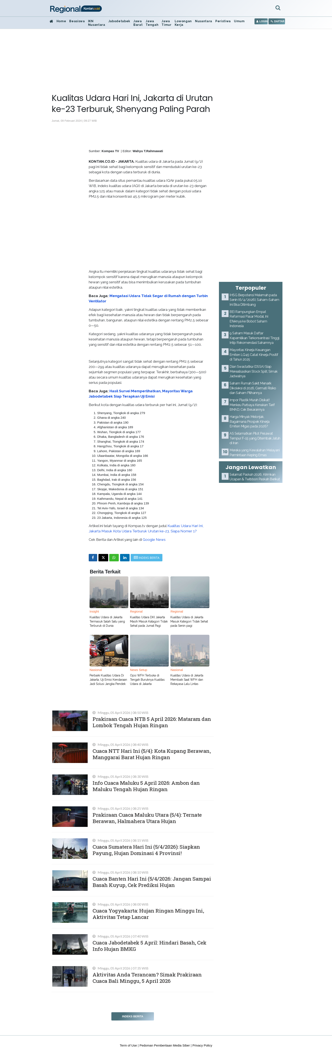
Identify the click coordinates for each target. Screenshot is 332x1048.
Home (61, 21)
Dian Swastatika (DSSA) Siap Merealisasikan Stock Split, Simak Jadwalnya (254, 371)
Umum (239, 21)
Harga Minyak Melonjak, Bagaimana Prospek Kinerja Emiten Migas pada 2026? (250, 421)
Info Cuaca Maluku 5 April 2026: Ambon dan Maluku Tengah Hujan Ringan (146, 786)
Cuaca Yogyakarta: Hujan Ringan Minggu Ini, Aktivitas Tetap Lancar (148, 913)
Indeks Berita (132, 1016)
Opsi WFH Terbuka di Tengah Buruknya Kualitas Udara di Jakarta (147, 680)
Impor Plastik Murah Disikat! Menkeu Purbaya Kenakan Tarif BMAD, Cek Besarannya (252, 405)
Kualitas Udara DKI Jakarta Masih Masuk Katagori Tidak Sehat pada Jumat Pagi (149, 621)
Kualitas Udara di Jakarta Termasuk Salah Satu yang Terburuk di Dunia (107, 621)
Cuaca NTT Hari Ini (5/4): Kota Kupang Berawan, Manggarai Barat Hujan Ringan (152, 754)
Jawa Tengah (152, 22)
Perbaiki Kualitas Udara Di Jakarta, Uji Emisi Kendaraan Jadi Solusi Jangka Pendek (108, 680)
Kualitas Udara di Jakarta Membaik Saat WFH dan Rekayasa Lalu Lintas (186, 680)
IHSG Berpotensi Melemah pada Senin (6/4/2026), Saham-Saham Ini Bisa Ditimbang (254, 300)
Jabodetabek (119, 21)
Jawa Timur (166, 22)
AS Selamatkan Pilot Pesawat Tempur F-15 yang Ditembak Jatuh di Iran (255, 438)
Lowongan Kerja (183, 22)
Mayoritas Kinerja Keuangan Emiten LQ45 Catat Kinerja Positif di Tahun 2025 (254, 354)
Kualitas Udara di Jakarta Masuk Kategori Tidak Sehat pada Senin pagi (189, 621)
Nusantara (203, 21)
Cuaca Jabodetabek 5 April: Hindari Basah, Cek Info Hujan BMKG (149, 945)
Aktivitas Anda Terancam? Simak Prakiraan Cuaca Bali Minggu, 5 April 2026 (147, 977)
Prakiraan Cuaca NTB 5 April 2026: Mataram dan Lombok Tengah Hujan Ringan (152, 722)
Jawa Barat (137, 22)
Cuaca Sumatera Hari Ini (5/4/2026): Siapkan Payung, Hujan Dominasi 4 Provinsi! (146, 850)
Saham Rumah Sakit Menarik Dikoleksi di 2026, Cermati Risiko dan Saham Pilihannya (253, 388)
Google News (154, 539)
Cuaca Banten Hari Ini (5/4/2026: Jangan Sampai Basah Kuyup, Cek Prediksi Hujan (152, 881)
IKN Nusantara (96, 22)
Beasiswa (77, 21)
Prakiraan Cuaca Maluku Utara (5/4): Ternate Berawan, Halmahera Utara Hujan (147, 818)
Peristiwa (223, 21)
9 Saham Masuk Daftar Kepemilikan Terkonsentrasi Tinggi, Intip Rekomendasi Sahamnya (255, 338)
